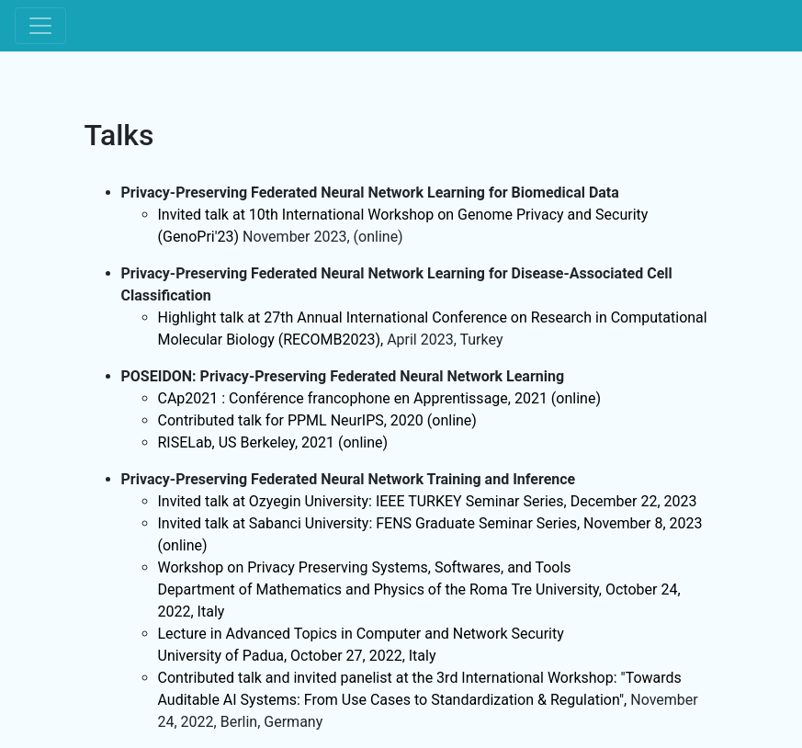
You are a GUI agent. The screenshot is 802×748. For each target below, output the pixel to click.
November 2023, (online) (323, 236)
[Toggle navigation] (40, 25)
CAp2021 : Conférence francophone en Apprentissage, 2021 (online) (379, 398)
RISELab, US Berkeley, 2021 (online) (273, 442)
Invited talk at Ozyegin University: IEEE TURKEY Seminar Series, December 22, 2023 (427, 501)
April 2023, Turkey (445, 339)
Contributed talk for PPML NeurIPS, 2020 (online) (317, 420)
